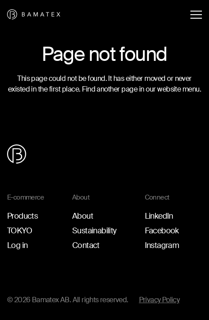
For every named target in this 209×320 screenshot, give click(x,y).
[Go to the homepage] (33, 14)
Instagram (162, 245)
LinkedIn (159, 216)
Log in (17, 245)
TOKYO (19, 230)
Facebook (162, 230)
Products (22, 216)
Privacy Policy (159, 299)
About (82, 216)
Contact (86, 245)
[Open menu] (196, 14)
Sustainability (94, 230)
